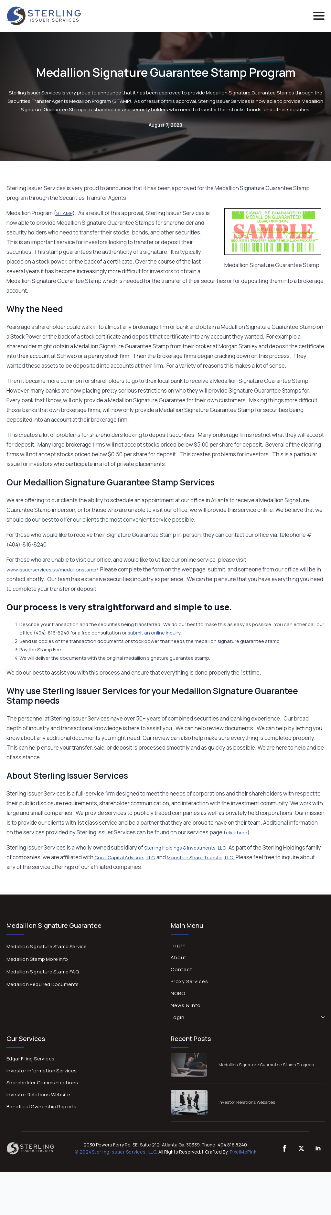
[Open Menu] (319, 15)
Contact (181, 969)
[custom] (284, 1148)
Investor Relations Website (38, 1094)
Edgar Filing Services (30, 1058)
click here (236, 832)
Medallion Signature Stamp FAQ (42, 971)
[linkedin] (318, 1148)
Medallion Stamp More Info (37, 959)
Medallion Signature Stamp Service (46, 946)
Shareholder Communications (42, 1082)
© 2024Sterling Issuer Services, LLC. (116, 1152)
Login (178, 1017)
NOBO (178, 993)
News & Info (186, 1005)
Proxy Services (189, 981)
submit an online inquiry (154, 632)
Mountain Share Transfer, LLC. (201, 857)
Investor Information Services (41, 1070)
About (179, 957)
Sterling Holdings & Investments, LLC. (185, 847)
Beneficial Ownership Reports (41, 1106)
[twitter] (301, 1148)
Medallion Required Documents (42, 984)
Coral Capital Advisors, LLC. (124, 857)
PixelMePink (243, 1152)
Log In (178, 945)
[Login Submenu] (322, 1017)
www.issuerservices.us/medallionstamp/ (52, 569)
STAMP (64, 213)
